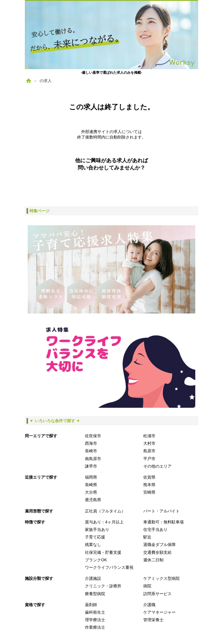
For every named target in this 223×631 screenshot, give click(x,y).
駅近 (147, 537)
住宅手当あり (155, 529)
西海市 (91, 443)
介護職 (149, 604)
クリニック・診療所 (103, 586)
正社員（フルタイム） (105, 511)
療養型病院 (95, 593)
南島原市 (93, 458)
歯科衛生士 (95, 612)
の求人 (46, 80)
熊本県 (149, 484)
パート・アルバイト (161, 511)
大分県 (91, 492)
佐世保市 (93, 435)
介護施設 (93, 578)
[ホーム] (28, 80)
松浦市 (149, 435)
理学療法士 (95, 619)
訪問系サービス (157, 593)
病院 (147, 586)
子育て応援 (95, 537)
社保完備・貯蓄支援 (103, 552)
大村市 (149, 443)
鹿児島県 (93, 499)
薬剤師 (91, 604)
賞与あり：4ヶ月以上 (104, 522)
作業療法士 (95, 627)
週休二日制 (153, 560)
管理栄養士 (153, 619)
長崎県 (91, 484)
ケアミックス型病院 (161, 578)
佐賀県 (149, 477)
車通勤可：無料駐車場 (163, 522)
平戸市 (149, 458)
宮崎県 (149, 492)
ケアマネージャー (159, 612)
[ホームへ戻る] (111, 35)
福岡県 (91, 477)
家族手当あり (97, 529)
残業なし (93, 544)
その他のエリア (157, 466)
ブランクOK (96, 560)
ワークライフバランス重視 (109, 567)
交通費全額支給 (157, 552)
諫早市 (91, 466)
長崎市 (91, 451)
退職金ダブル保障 (159, 544)
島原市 (149, 451)
